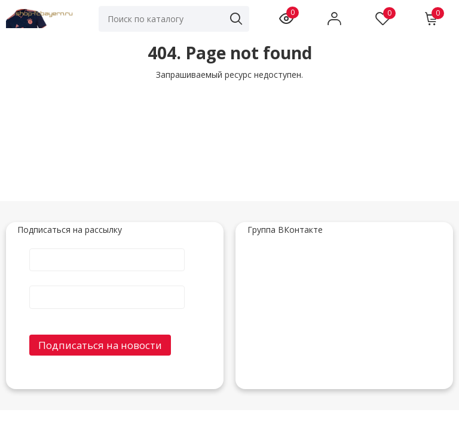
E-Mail (107, 285)
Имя (107, 247)
